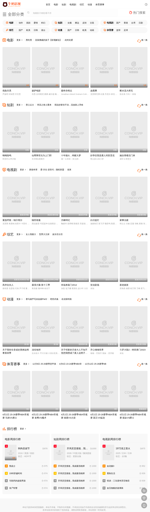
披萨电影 (36, 88)
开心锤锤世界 (97, 339)
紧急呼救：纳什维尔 (12, 214)
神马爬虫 (64, 506)
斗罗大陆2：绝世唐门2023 (133, 339)
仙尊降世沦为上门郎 (42, 151)
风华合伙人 (7, 276)
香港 (126, 23)
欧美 (28, 30)
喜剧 (28, 23)
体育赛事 (100, 4)
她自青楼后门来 (127, 151)
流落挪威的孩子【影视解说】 (48, 40)
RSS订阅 (43, 506)
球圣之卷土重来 (44, 103)
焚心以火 (30, 103)
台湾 (133, 23)
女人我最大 (31, 228)
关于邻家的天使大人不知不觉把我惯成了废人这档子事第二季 (74, 342)
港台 (43, 30)
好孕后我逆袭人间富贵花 (102, 151)
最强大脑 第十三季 (41, 276)
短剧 (64, 4)
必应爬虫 (107, 506)
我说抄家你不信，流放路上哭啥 (68, 103)
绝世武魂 (54, 291)
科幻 (43, 23)
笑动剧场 (94, 276)
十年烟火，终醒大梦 (71, 151)
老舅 (69, 165)
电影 (56, 4)
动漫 (90, 4)
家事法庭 (124, 214)
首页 (48, 4)
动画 (92, 30)
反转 (84, 23)
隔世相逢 (36, 214)
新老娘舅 (124, 276)
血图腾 (93, 88)
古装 (92, 23)
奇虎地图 (86, 506)
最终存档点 (66, 88)
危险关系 (6, 88)
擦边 (77, 23)
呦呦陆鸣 (6, 151)
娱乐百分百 (57, 228)
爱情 (36, 23)
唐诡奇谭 (33, 165)
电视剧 (73, 4)
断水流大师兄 (126, 88)
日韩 (36, 30)
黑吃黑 (29, 40)
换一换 (143, 40)
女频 (70, 23)
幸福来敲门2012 (69, 276)
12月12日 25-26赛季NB (95, 353)
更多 (20, 40)
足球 (126, 30)
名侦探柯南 (66, 291)
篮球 (118, 30)
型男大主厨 (44, 228)
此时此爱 (69, 40)
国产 (118, 23)
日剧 (141, 23)
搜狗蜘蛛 (75, 506)
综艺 (82, 4)
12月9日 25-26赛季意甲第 (44, 353)
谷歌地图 (96, 506)
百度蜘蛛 (53, 506)
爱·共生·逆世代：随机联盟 (52, 165)
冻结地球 (36, 339)
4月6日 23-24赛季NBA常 (70, 353)
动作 (21, 23)
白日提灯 (94, 214)
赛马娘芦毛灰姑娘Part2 (36, 291)
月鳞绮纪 (65, 214)
